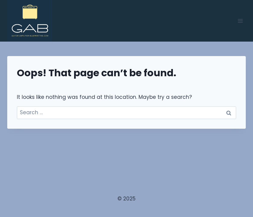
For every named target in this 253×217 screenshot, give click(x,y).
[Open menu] (240, 20)
